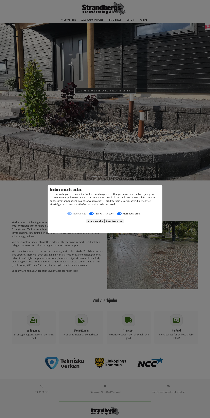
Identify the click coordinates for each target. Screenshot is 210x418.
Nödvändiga (79, 213)
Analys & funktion (104, 213)
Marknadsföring (131, 213)
